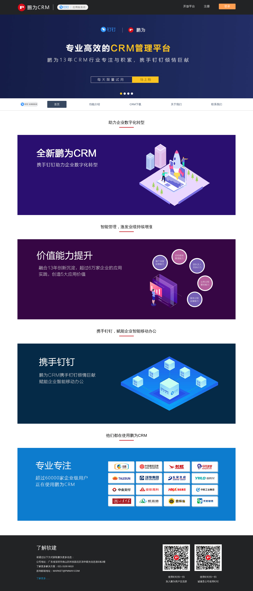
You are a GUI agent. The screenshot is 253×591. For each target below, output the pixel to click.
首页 (57, 104)
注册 (207, 6)
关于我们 (176, 104)
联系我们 (216, 104)
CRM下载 (135, 104)
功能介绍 (94, 104)
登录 (227, 6)
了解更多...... (43, 578)
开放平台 (189, 6)
